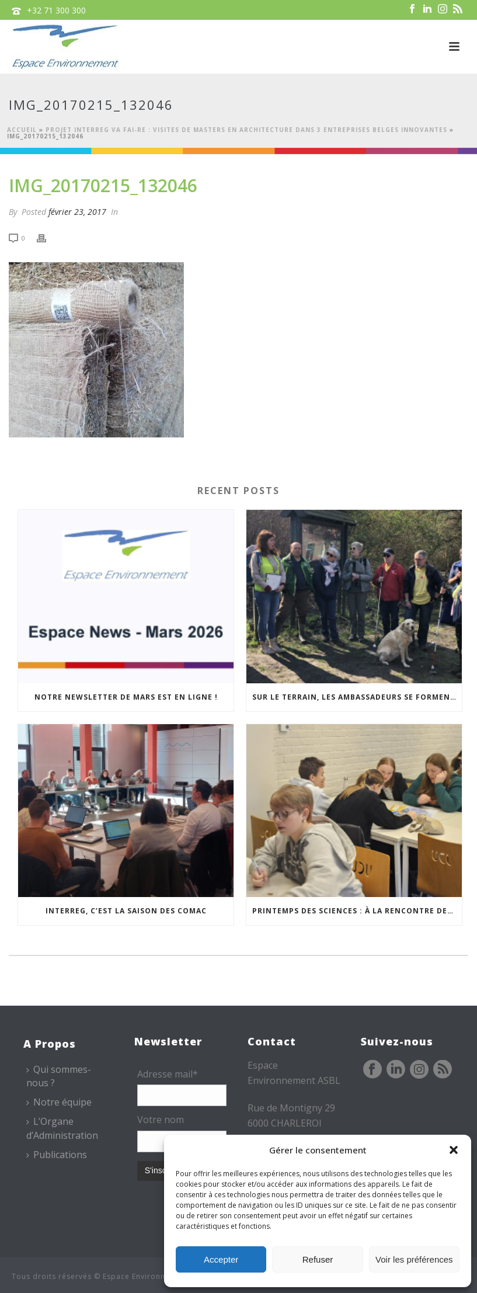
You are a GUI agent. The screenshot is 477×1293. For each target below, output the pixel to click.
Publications (56, 1154)
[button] (453, 1150)
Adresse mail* (167, 1074)
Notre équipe (59, 1102)
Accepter (221, 1259)
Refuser (317, 1259)
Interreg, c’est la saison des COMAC (126, 911)
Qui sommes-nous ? (58, 1076)
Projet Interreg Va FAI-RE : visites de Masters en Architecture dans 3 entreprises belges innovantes (246, 130)
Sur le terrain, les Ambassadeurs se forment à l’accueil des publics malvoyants (357, 697)
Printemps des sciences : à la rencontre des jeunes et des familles (357, 911)
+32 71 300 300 (56, 10)
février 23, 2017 (77, 211)
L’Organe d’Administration (62, 1128)
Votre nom (160, 1119)
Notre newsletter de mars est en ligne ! (126, 697)
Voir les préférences (414, 1259)
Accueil (22, 130)
